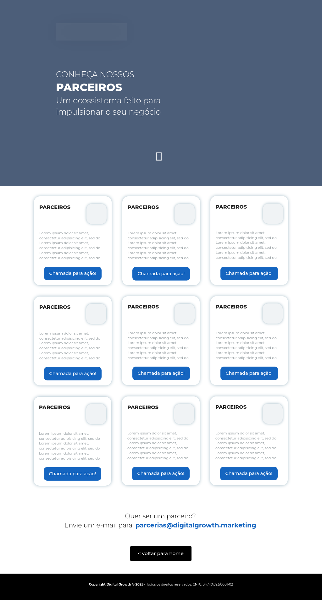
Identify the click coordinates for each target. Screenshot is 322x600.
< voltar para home (161, 553)
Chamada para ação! (72, 273)
